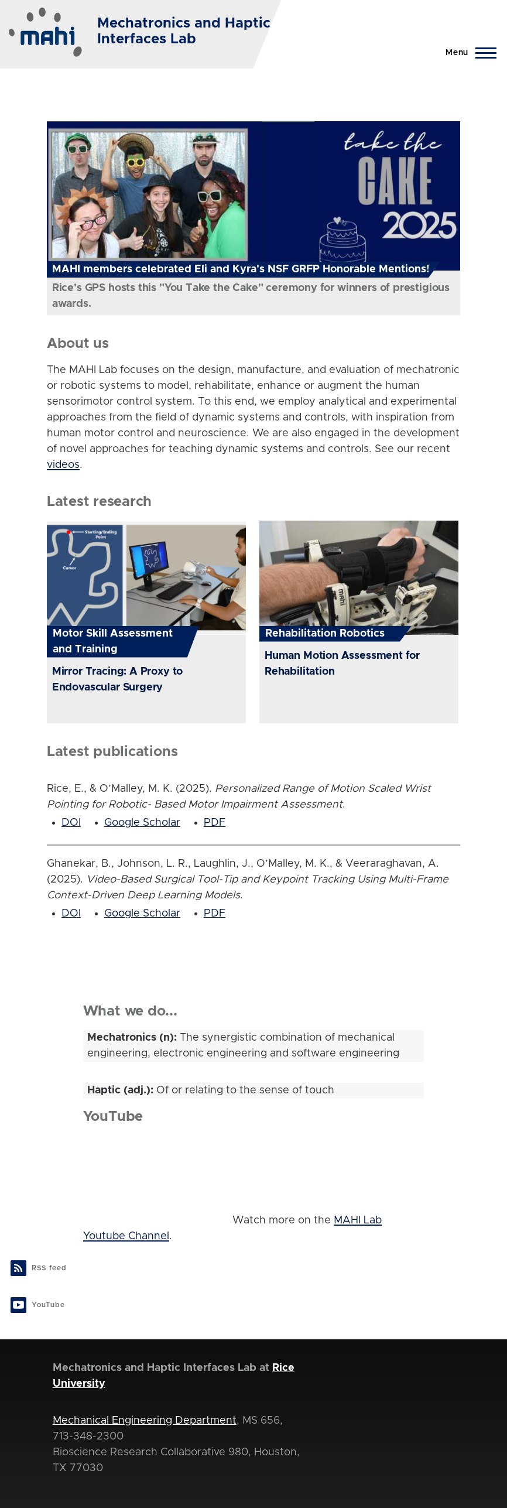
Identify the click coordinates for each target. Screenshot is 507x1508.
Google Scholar (142, 823)
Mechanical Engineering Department (145, 1420)
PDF (214, 823)
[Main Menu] (467, 52)
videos (63, 465)
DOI (71, 823)
